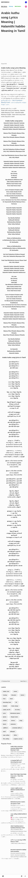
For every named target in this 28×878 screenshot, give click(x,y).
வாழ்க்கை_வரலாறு (18, 738)
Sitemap (11, 6)
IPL (16, 702)
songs (20, 720)
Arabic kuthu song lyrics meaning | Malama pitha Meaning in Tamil (17, 748)
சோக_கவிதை (6, 738)
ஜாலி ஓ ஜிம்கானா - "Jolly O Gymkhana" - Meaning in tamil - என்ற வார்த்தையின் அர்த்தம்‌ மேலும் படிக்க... (13, 102)
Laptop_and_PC (6, 709)
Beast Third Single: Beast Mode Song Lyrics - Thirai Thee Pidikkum (18, 776)
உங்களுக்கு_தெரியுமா (17, 727)
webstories (13, 724)
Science (13, 720)
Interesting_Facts (7, 702)
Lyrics (4, 713)
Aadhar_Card (6, 691)
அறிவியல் (5, 727)
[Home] (3, 876)
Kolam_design (14, 706)
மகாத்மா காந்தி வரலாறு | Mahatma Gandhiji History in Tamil (18, 789)
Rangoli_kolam (14, 716)
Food (4, 698)
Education (13, 695)
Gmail (11, 698)
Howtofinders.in (5, 2)
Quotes (4, 716)
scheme (5, 720)
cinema (15, 691)
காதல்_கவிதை (6, 735)
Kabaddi (5, 706)
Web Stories (4, 6)
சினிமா (15, 735)
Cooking (5, 695)
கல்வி (4, 731)
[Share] (21, 876)
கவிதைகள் (12, 731)
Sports (4, 724)
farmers (22, 695)
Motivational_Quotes (15, 713)
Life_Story (17, 709)
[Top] (25, 876)
